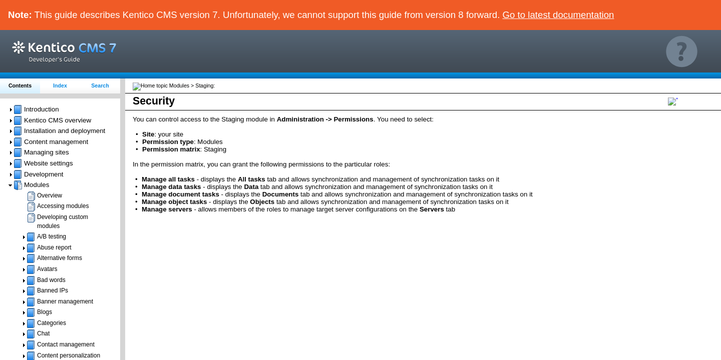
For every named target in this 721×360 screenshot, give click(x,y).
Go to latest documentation (558, 15)
